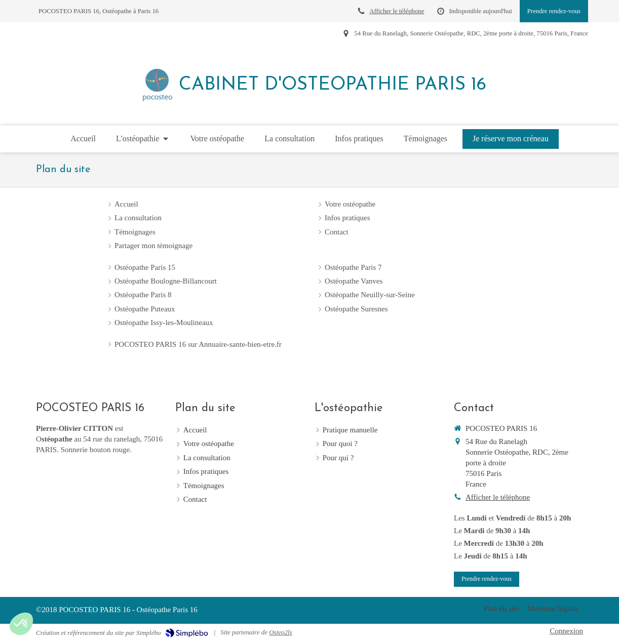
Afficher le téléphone (396, 11)
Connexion (566, 631)
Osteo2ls (280, 632)
